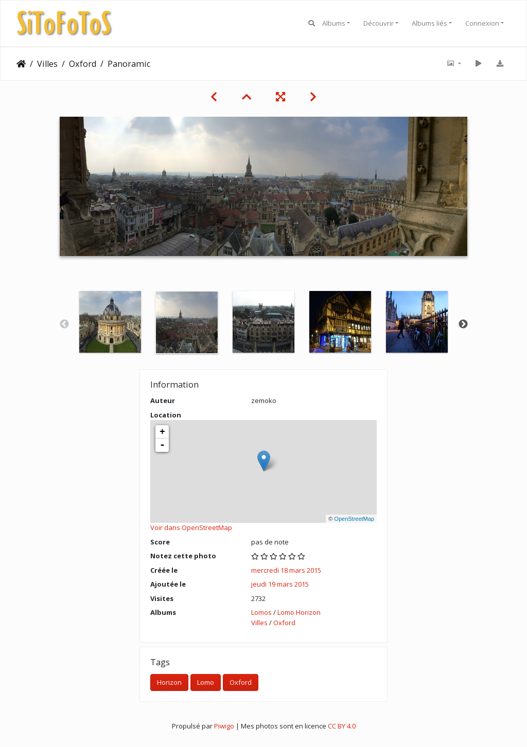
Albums (333, 23)
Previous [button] (64, 324)
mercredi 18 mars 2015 (286, 570)
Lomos (261, 612)
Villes (47, 63)
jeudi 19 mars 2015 (280, 584)
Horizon (169, 682)
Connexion (482, 23)
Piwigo (224, 726)
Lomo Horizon (299, 612)
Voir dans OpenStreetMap (191, 527)
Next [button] (463, 324)
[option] (110, 322)
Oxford (82, 63)
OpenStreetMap (354, 519)
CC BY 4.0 (342, 726)
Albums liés (429, 23)
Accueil (21, 64)
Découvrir (378, 23)
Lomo (205, 682)
